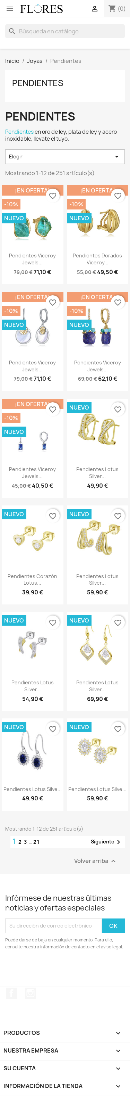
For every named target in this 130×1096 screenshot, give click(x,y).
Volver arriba (96, 861)
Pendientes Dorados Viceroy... (97, 259)
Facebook (11, 993)
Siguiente (107, 842)
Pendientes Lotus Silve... (32, 789)
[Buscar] (65, 31)
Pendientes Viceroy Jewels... (32, 259)
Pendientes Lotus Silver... (97, 472)
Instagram (30, 993)
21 (36, 842)
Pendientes (37, 83)
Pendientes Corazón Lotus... (32, 579)
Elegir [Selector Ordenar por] (65, 157)
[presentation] (63, 969)
